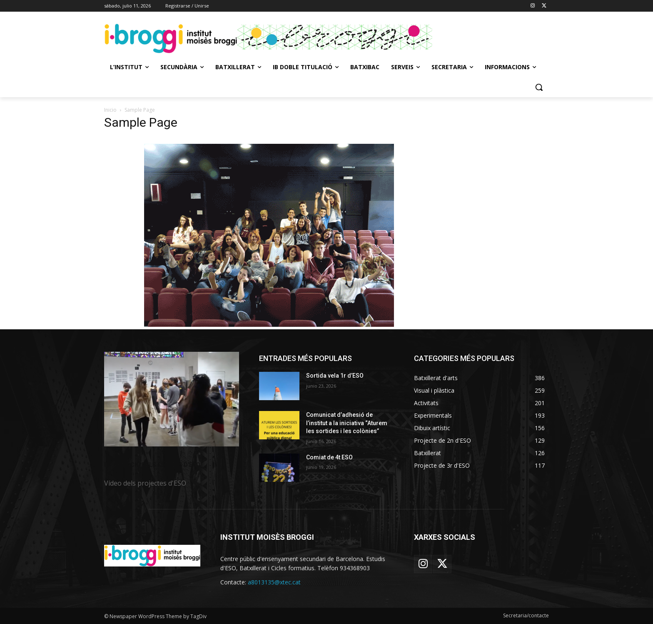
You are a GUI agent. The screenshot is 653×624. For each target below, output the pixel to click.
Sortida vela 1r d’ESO (335, 375)
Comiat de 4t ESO (329, 457)
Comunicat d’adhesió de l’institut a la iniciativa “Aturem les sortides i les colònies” (346, 422)
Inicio (110, 109)
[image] (171, 399)
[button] (539, 87)
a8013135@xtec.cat (274, 582)
